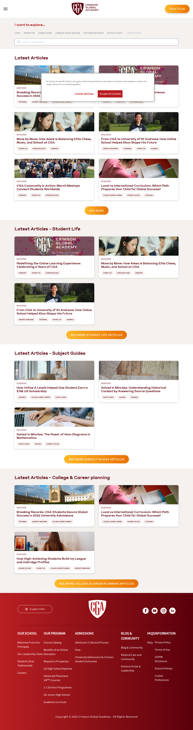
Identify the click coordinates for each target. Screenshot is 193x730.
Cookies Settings (84, 93)
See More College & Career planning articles (96, 583)
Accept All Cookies (110, 93)
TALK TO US (177, 9)
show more (134, 32)
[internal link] (177, 9)
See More (96, 210)
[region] (97, 87)
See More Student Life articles (96, 334)
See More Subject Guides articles (96, 459)
